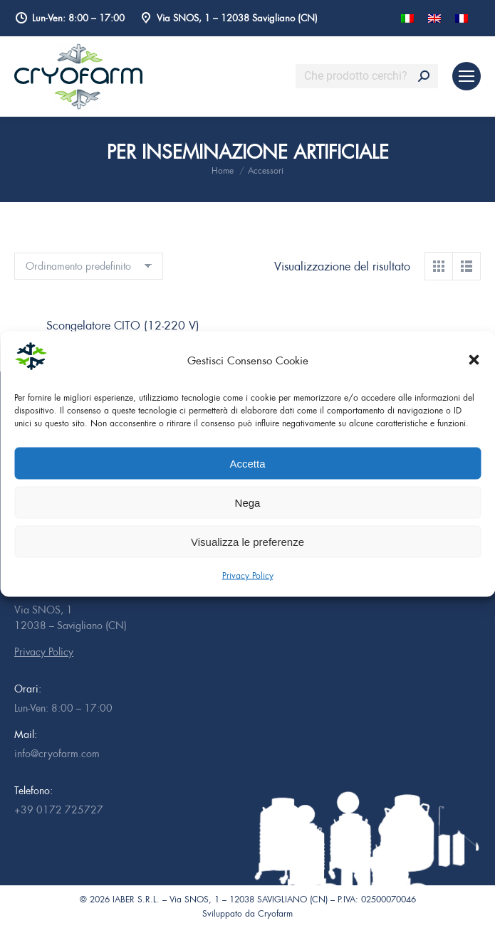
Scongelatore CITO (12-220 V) (122, 325)
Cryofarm (275, 913)
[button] (474, 359)
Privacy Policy (247, 575)
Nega (248, 502)
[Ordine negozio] (88, 266)
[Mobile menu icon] (466, 76)
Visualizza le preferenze (247, 541)
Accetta (247, 463)
